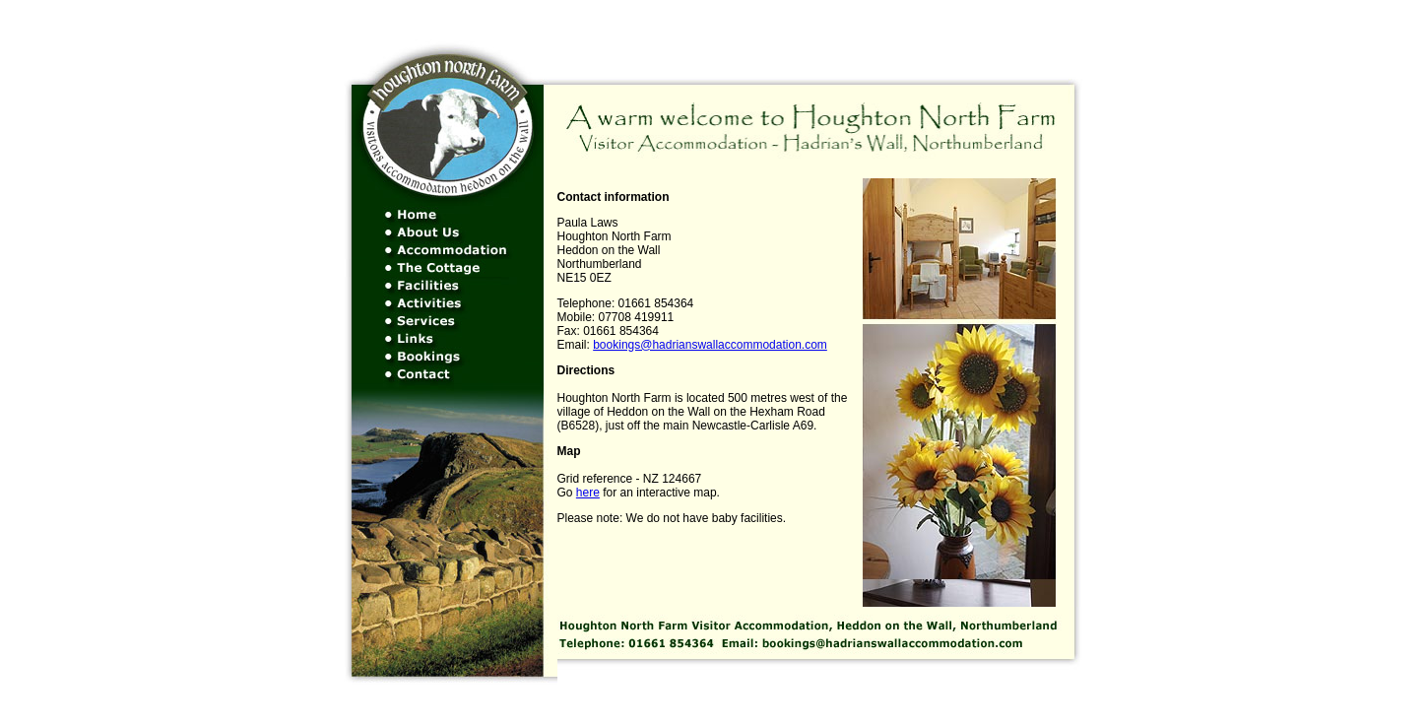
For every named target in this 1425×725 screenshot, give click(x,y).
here (588, 492)
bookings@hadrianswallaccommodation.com (710, 345)
